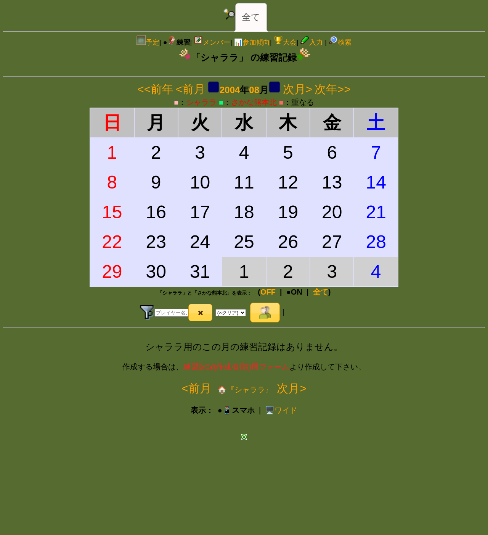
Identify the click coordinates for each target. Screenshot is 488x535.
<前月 (190, 89)
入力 (311, 42)
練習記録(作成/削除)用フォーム (236, 367)
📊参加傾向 (252, 42)
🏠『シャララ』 (244, 389)
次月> (298, 89)
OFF (268, 292)
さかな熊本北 (254, 102)
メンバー (212, 42)
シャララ (201, 102)
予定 (147, 42)
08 (254, 90)
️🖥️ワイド (281, 410)
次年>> (333, 89)
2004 (230, 90)
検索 (340, 42)
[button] (200, 312)
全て (251, 17)
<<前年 (155, 89)
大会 (285, 42)
